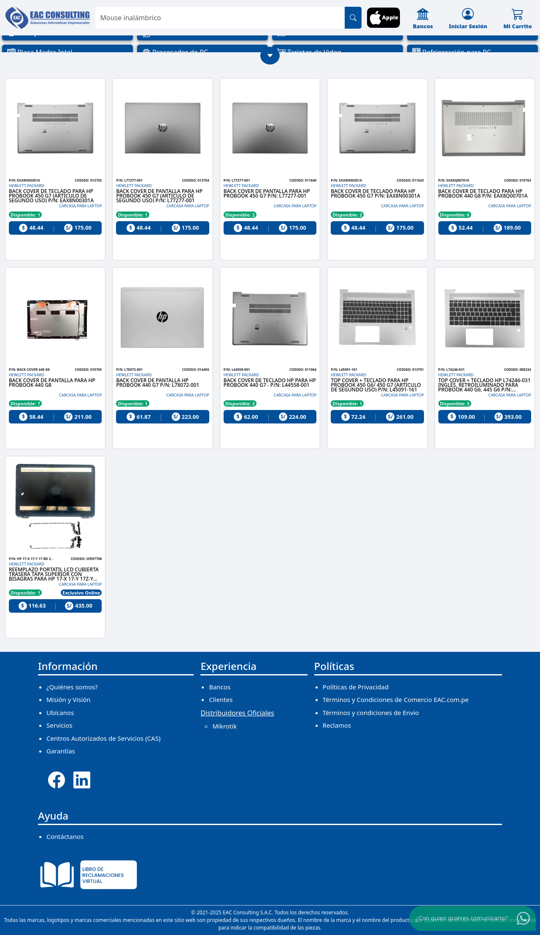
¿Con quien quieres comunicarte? (462, 918)
